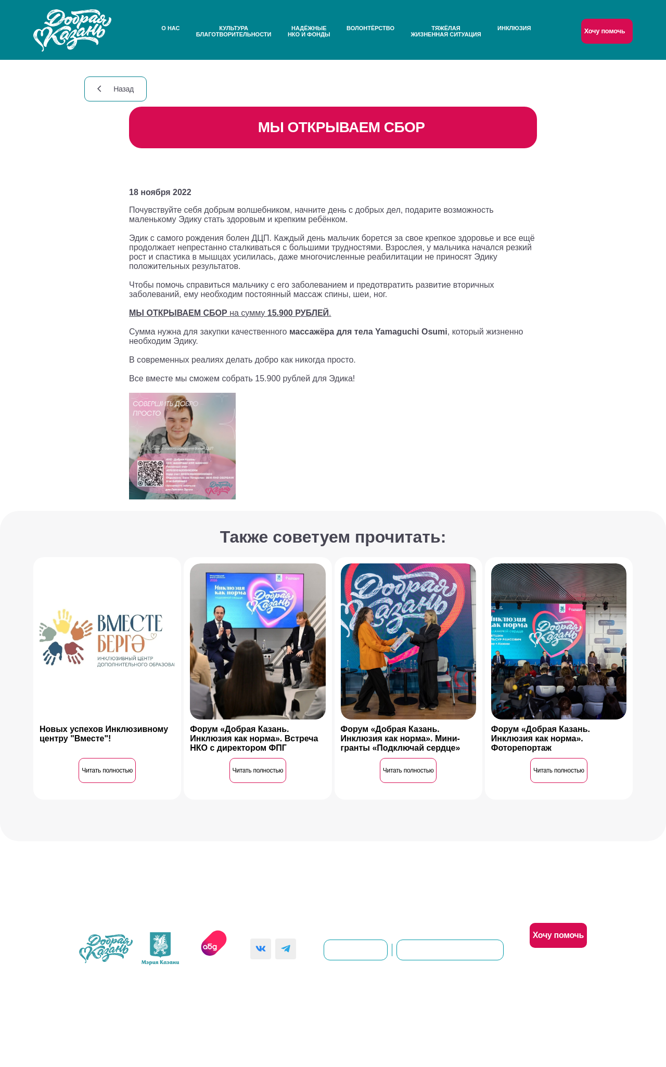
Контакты (348, 887)
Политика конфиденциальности (287, 1007)
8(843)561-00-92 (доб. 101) (450, 950)
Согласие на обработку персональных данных (437, 1007)
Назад (115, 89)
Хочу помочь (604, 31)
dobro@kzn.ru (355, 950)
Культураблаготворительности (234, 31)
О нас (170, 28)
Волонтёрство (370, 28)
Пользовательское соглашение (165, 1007)
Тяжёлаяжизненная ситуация (446, 31)
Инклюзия (514, 28)
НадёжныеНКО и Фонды (309, 31)
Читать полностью (107, 770)
